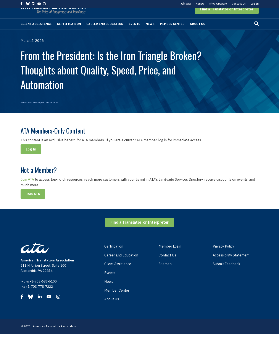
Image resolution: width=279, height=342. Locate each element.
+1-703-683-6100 (43, 289)
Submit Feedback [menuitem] (226, 272)
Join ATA (186, 3)
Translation (52, 110)
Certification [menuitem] (113, 254)
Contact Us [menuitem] (167, 263)
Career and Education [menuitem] (121, 263)
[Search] (256, 32)
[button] (227, 17)
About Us (197, 32)
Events (134, 32)
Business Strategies (33, 110)
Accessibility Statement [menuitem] (231, 263)
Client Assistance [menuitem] (117, 272)
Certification (69, 32)
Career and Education (104, 32)
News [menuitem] (108, 289)
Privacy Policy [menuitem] (223, 254)
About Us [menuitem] (111, 307)
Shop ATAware (218, 3)
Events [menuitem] (109, 281)
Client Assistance (36, 32)
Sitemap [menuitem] (165, 272)
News (150, 32)
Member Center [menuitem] (116, 298)
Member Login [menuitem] (170, 254)
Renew (200, 3)
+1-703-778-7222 (39, 295)
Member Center (172, 32)
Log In (255, 3)
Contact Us (239, 3)
